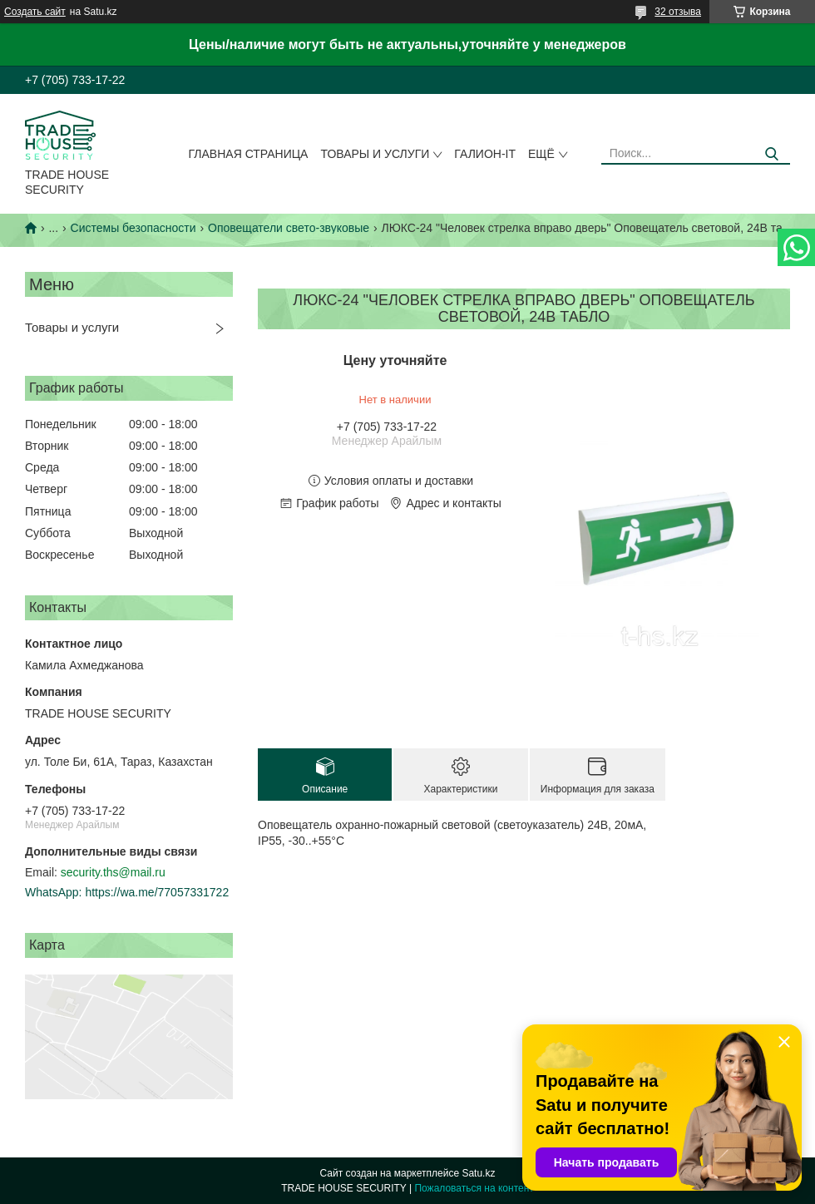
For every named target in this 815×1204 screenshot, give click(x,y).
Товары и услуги (374, 153)
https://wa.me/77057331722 (157, 892)
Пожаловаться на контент (473, 1188)
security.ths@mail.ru (113, 872)
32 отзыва (677, 11)
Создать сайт (35, 11)
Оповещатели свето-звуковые (288, 228)
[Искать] (771, 154)
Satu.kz (478, 1173)
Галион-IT (485, 153)
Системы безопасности (133, 228)
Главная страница (249, 153)
